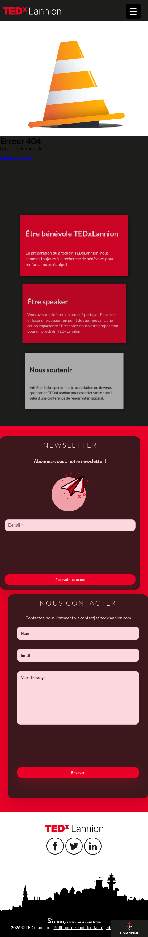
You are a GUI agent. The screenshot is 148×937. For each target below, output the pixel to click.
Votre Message (86, 698)
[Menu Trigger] (133, 11)
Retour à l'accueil (15, 157)
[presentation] (62, 561)
